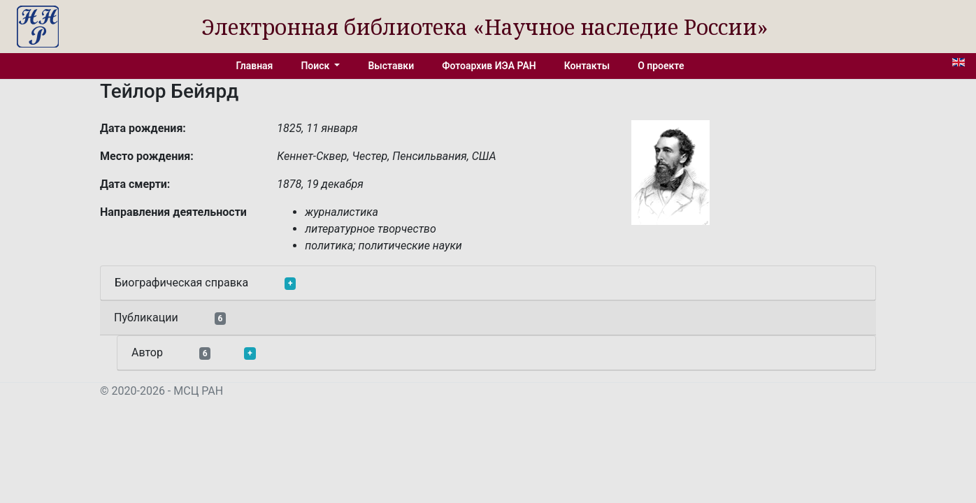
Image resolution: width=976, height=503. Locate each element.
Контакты (587, 65)
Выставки (391, 65)
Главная (254, 65)
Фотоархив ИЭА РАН (489, 65)
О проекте (661, 65)
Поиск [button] (316, 65)
